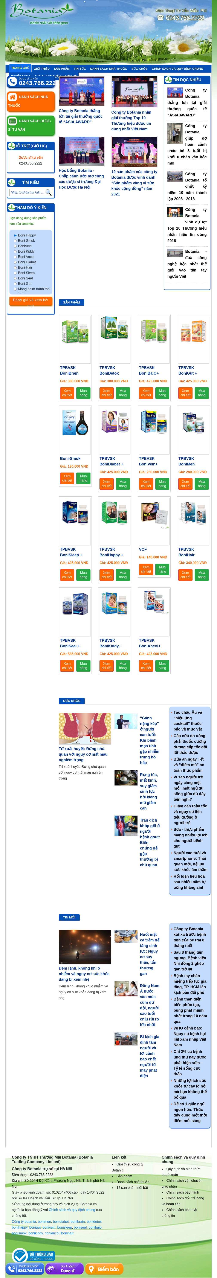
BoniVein (25, 246)
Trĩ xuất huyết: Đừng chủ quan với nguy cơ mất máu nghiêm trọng (83, 754)
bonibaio (95, 1227)
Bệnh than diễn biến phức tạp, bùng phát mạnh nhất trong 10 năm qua (190, 1010)
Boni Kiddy (26, 251)
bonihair (67, 1233)
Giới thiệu (42, 68)
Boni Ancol (26, 257)
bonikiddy (35, 1233)
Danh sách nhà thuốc (108, 68)
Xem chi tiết (67, 393)
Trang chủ (20, 68)
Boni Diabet (27, 262)
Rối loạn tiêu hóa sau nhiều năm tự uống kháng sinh (190, 882)
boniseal (80, 1227)
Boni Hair (25, 267)
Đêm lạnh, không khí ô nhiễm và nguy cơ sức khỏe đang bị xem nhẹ (84, 974)
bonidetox (94, 1221)
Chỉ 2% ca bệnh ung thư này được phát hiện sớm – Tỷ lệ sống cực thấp (190, 1062)
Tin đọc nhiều (187, 80)
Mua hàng (83, 393)
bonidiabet (61, 1221)
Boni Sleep (26, 273)
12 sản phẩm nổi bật (132, 1188)
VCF (143, 549)
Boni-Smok (26, 240)
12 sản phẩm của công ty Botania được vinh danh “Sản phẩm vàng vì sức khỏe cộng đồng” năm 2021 (134, 183)
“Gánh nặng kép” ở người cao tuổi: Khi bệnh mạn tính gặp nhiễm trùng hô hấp (149, 740)
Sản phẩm (61, 68)
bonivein (49, 1227)
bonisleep (64, 1227)
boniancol (52, 1233)
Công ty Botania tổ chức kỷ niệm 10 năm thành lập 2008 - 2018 (187, 186)
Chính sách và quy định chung (177, 68)
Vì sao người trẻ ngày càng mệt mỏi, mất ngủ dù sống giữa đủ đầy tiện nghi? (190, 788)
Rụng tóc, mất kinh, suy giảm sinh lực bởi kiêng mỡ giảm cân (149, 791)
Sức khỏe (139, 68)
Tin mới (69, 917)
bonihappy (20, 1227)
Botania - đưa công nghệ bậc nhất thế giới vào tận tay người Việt (187, 264)
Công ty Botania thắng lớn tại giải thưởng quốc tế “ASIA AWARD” (81, 116)
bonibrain (78, 1221)
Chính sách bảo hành (183, 1192)
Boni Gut (24, 283)
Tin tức (80, 68)
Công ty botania (24, 1221)
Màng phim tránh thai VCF (34, 291)
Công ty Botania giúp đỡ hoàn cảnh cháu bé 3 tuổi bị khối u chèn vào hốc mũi (187, 144)
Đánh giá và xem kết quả (30, 301)
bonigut (35, 1227)
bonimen (44, 1221)
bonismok (19, 1233)
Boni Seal (25, 278)
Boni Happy (27, 235)
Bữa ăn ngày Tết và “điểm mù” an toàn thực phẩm (189, 765)
